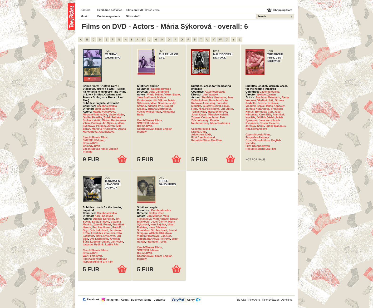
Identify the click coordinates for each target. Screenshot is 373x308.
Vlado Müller (116, 114)
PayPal (186, 300)
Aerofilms (286, 299)
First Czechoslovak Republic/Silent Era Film (206, 139)
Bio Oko (241, 299)
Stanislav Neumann (213, 97)
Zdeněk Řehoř (102, 224)
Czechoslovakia (107, 105)
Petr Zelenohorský (208, 119)
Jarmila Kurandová (257, 108)
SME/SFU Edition (93, 140)
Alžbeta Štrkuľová (160, 233)
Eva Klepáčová (99, 238)
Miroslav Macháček (95, 114)
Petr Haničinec (101, 227)
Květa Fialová (100, 221)
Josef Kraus (198, 114)
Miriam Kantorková (114, 120)
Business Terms (141, 299)
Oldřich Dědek (266, 117)
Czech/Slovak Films (95, 137)
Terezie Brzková (268, 103)
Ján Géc (166, 235)
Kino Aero (254, 299)
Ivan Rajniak (158, 224)
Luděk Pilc (111, 244)
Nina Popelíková (209, 108)
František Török (157, 241)
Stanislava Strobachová (152, 230)
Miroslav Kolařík (218, 114)
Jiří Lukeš (227, 108)
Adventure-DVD (201, 134)
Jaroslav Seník (254, 125)
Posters (85, 10)
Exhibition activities (109, 10)
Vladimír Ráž (265, 100)
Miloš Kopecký (275, 105)
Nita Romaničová (256, 128)
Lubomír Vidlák (99, 241)
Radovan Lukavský (203, 103)
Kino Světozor (270, 299)
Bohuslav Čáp (264, 111)
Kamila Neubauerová (205, 121)
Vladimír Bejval (255, 105)
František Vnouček (103, 233)
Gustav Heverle (269, 123)
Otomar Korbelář (103, 218)
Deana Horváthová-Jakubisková (104, 130)
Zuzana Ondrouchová (204, 117)
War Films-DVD (92, 255)
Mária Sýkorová (217, 111)
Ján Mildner (154, 215)
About (124, 299)
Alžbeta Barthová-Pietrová (153, 238)
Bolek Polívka (112, 117)
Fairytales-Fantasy (257, 137)
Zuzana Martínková (159, 108)
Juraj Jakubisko (105, 108)
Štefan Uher (156, 213)
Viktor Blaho (172, 94)
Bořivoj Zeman (266, 94)
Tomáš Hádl (198, 111)
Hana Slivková (158, 227)
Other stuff (132, 16)
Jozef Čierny (159, 221)
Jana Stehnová (146, 97)
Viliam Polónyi (92, 123)
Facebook (93, 299)
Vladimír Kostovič (148, 235)
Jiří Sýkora (109, 123)
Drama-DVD (90, 143)
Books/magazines (108, 16)
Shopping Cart (282, 10)
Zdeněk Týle (155, 105)
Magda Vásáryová (104, 111)
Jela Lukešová (99, 230)
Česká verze (152, 10)
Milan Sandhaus (161, 103)
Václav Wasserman (149, 111)
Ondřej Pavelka (92, 117)
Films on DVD (134, 10)
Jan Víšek (117, 241)
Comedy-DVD (91, 145)
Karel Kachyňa (104, 215)
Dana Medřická (218, 100)
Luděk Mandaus (276, 125)
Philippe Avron (105, 125)
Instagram (112, 299)
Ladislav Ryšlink (93, 244)
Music (84, 16)
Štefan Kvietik (91, 120)
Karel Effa (265, 114)
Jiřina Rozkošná (220, 123)
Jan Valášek (210, 94)
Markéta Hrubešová (104, 128)
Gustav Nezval (212, 105)
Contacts (159, 299)
